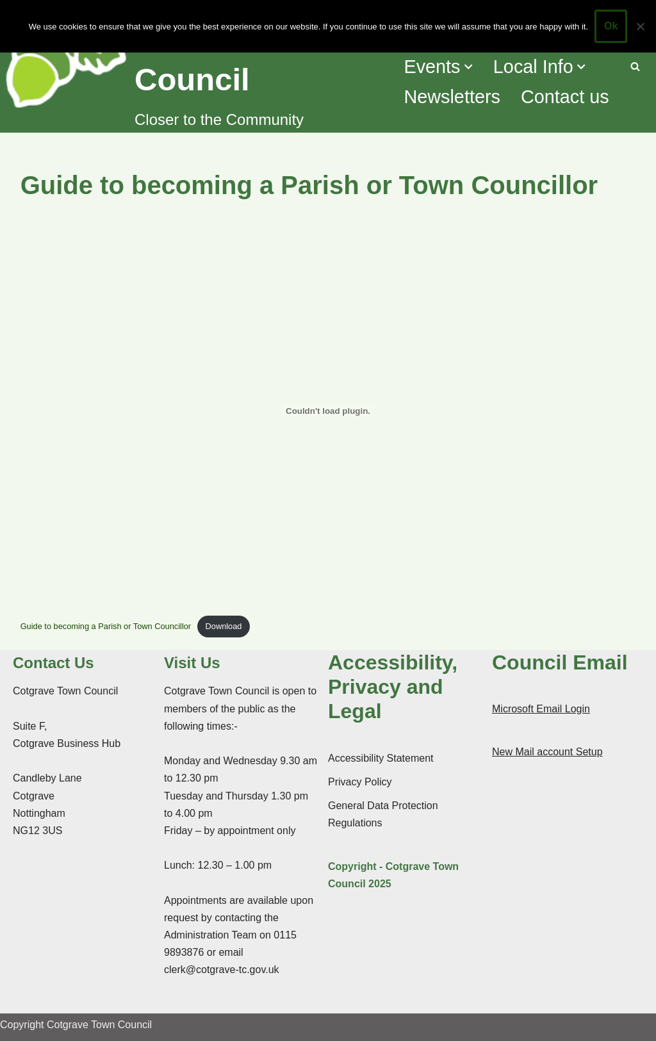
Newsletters (452, 96)
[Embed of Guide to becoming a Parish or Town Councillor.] (328, 410)
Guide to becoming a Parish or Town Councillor (106, 626)
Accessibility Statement (381, 758)
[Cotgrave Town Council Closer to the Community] (195, 66)
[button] (468, 66)
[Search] (635, 66)
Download (224, 626)
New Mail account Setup (547, 751)
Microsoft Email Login (541, 708)
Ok (611, 25)
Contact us (565, 96)
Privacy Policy (360, 781)
